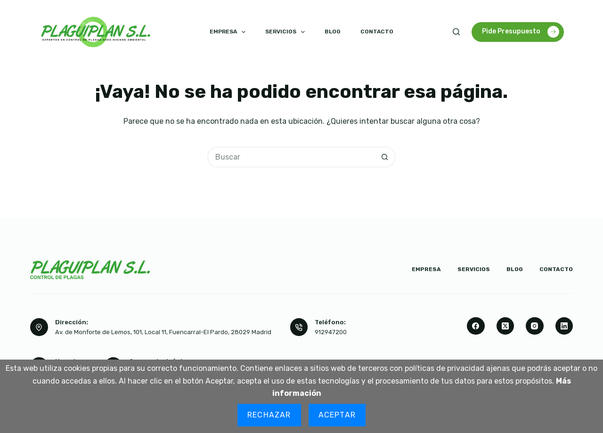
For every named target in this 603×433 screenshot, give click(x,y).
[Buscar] (456, 31)
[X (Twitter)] (505, 326)
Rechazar (269, 414)
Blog (333, 31)
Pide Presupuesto (520, 32)
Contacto (376, 31)
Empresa (229, 32)
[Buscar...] (291, 157)
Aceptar (337, 414)
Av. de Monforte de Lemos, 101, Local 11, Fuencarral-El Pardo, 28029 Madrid (163, 332)
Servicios (287, 32)
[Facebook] (476, 326)
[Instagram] (535, 326)
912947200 (331, 332)
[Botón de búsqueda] (385, 157)
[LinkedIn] (564, 326)
